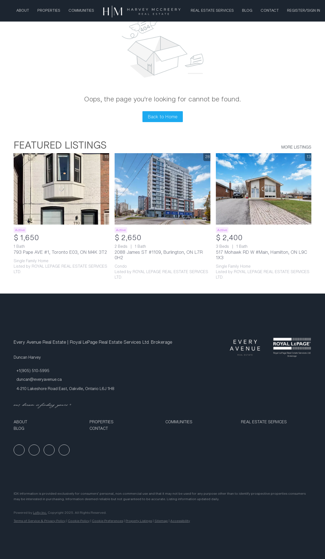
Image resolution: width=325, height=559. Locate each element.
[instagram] (49, 450)
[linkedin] (34, 450)
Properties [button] (48, 11)
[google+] (64, 450)
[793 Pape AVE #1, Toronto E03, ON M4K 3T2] (61, 189)
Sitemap (161, 520)
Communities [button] (81, 11)
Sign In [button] (313, 11)
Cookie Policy (79, 520)
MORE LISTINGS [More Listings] (296, 147)
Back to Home (162, 116)
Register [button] (296, 11)
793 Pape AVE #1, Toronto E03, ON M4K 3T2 (60, 252)
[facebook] (19, 450)
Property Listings (139, 520)
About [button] (22, 11)
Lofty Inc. (40, 512)
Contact (270, 11)
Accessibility (180, 520)
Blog (247, 11)
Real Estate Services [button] (212, 11)
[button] (49, 422)
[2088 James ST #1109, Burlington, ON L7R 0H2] (162, 189)
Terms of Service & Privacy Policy (39, 520)
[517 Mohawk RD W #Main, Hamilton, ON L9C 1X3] (263, 189)
